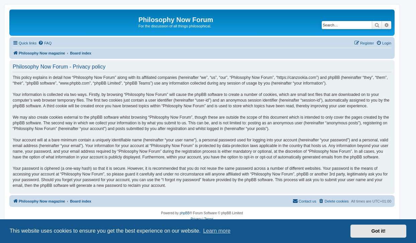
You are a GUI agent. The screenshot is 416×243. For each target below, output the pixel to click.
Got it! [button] (379, 231)
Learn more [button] (216, 231)
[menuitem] (44, 43)
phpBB (185, 213)
